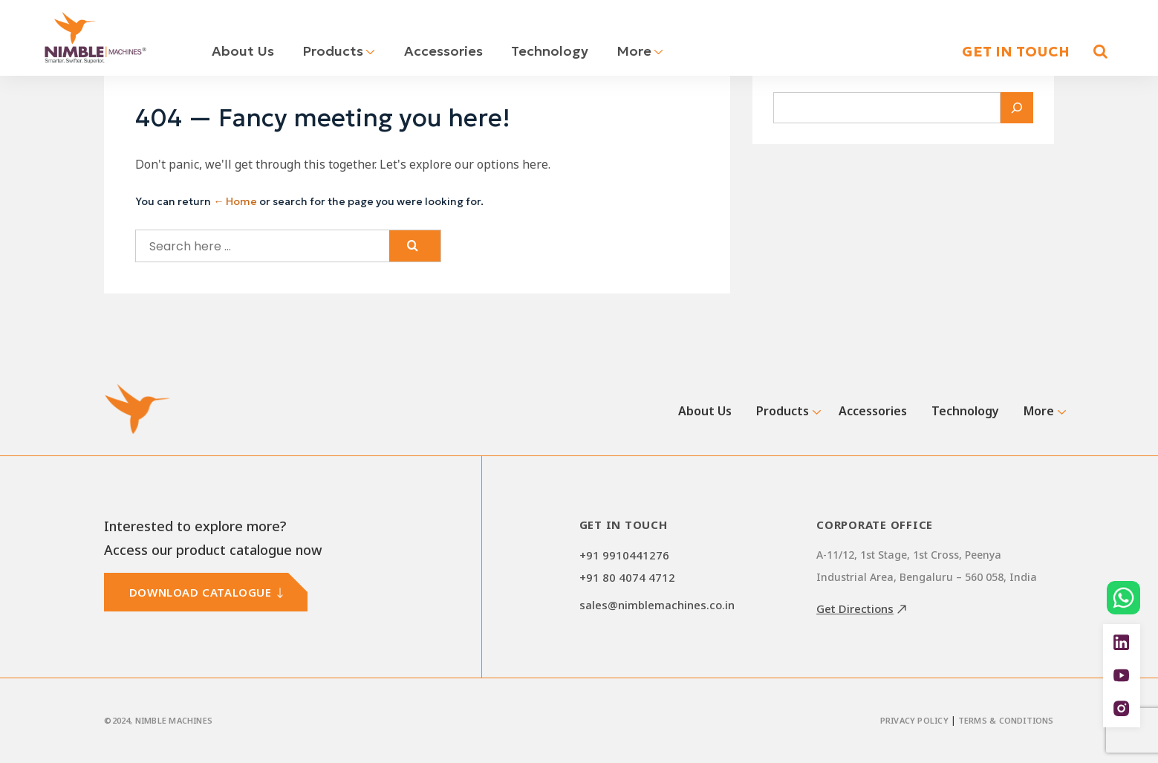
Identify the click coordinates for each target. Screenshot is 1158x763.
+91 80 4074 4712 (627, 577)
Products (339, 51)
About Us (243, 50)
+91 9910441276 (624, 555)
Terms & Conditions (1006, 720)
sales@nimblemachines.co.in (657, 604)
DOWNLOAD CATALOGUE (200, 592)
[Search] (1017, 107)
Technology (549, 50)
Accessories (443, 50)
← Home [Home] (235, 201)
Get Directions (855, 608)
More (640, 51)
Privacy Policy (914, 720)
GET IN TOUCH (1016, 51)
